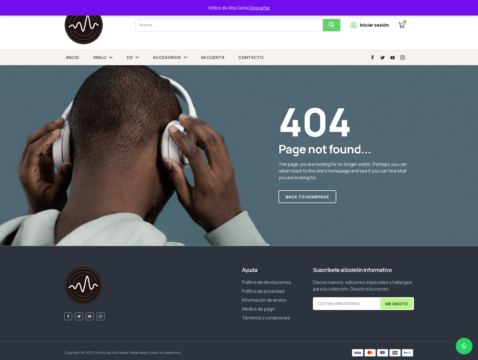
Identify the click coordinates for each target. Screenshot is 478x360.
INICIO (72, 57)
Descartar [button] (259, 8)
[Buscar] (331, 25)
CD (133, 57)
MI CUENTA (212, 57)
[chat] (464, 346)
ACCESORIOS (170, 57)
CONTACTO (251, 57)
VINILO (103, 57)
